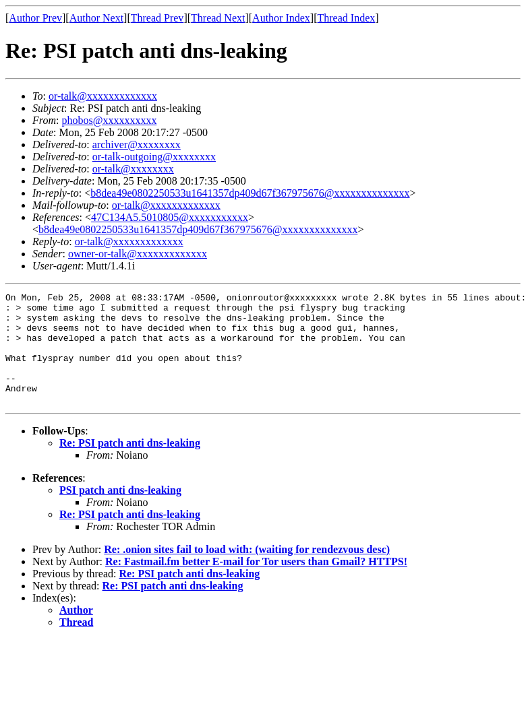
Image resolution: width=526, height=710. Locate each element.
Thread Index (347, 18)
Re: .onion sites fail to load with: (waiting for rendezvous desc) (247, 571)
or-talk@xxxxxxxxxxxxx (103, 96)
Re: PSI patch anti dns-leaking (129, 465)
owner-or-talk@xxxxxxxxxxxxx (137, 253)
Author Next (96, 18)
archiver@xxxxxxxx (136, 144)
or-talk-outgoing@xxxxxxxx (154, 156)
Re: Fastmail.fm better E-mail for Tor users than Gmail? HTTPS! (256, 583)
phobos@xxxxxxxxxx (108, 120)
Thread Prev (157, 18)
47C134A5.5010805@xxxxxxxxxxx (169, 217)
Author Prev (35, 18)
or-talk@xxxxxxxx (133, 168)
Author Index (281, 18)
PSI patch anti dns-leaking (120, 512)
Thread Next (218, 18)
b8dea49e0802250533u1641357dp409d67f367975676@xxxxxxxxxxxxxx (249, 193)
